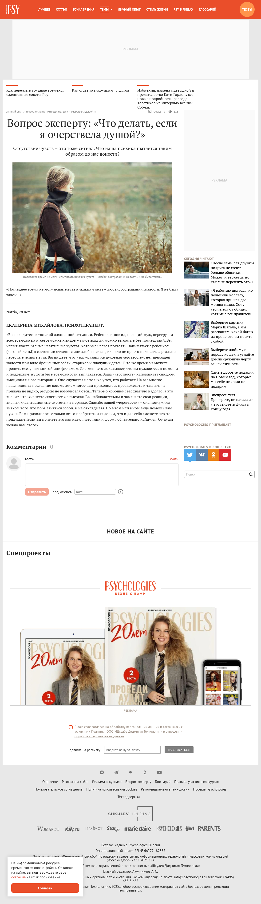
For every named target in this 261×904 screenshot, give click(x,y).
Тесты (247, 9)
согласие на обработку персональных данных (125, 727)
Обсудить (156, 112)
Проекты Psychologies (209, 789)
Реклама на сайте (75, 782)
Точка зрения (83, 9)
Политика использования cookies (111, 789)
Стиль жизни (157, 9)
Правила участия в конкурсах (196, 782)
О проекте (50, 782)
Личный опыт (129, 9)
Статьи (61, 9)
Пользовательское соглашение (59, 789)
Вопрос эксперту (138, 782)
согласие (18, 877)
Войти (173, 459)
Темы (104, 9)
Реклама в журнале (107, 782)
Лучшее (44, 9)
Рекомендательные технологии (165, 789)
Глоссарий (207, 9)
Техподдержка (129, 797)
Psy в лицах (183, 9)
